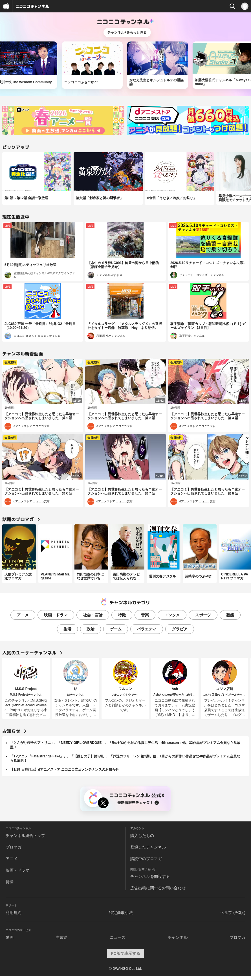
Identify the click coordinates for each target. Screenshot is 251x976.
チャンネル (178, 937)
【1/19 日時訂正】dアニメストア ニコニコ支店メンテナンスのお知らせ (64, 769)
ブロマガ (13, 847)
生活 (67, 629)
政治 (90, 629)
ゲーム (116, 629)
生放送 (62, 937)
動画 (10, 937)
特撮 (122, 615)
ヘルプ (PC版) (232, 912)
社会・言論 (93, 615)
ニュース (118, 937)
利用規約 (13, 912)
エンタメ (172, 615)
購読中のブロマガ (146, 858)
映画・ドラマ (56, 615)
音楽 (145, 615)
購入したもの (142, 835)
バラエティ (147, 629)
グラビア (180, 629)
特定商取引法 (121, 912)
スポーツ (203, 615)
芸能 (230, 615)
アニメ (23, 615)
